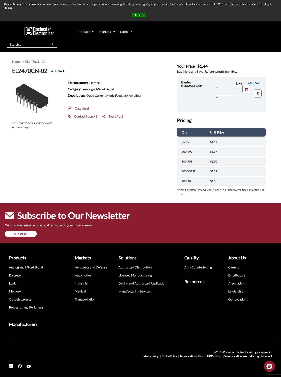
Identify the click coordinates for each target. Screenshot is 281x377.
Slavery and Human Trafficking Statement (248, 356)
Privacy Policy (150, 356)
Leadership (235, 291)
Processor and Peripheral (26, 307)
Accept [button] (139, 15)
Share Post (115, 116)
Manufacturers (23, 324)
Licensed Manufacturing (135, 275)
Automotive (83, 275)
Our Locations (238, 299)
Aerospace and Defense (91, 267)
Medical (80, 291)
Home (16, 61)
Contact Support (85, 116)
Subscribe (21, 234)
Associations (237, 283)
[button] (269, 366)
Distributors (236, 275)
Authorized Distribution (135, 267)
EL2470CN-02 (35, 61)
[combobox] (25, 44)
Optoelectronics (20, 299)
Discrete (15, 275)
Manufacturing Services (135, 291)
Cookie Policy (169, 356)
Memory (15, 291)
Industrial (81, 283)
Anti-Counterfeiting (198, 267)
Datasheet (82, 108)
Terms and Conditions (192, 356)
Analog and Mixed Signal (26, 267)
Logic (12, 283)
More (126, 31)
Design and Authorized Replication (142, 283)
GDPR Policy (214, 356)
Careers (233, 267)
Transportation (85, 299)
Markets (107, 31)
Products (86, 31)
